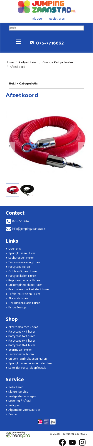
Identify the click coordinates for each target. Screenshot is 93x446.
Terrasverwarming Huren (25, 262)
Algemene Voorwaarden (24, 410)
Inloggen (37, 19)
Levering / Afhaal (19, 401)
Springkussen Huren (22, 253)
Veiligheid (14, 405)
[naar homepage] (46, 7)
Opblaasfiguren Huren (23, 271)
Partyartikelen (28, 62)
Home (10, 62)
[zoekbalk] (46, 28)
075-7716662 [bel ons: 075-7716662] (20, 221)
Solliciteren (15, 387)
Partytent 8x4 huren (22, 345)
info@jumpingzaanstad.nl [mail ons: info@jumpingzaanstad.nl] (29, 229)
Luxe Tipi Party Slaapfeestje (27, 368)
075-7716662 (47, 43)
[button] (10, 146)
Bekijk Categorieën (46, 84)
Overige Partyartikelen (57, 62)
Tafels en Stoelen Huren (24, 294)
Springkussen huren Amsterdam (30, 363)
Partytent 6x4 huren (22, 341)
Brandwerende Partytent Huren (29, 289)
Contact (13, 414)
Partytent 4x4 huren (22, 332)
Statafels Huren (18, 298)
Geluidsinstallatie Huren (24, 303)
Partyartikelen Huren (22, 276)
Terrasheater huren (21, 354)
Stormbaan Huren (20, 350)
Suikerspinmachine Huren (25, 285)
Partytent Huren (19, 267)
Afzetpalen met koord (23, 327)
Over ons (14, 249)
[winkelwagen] (73, 41)
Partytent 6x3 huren (21, 336)
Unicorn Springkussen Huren (27, 359)
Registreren (57, 19)
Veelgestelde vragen (22, 396)
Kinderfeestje (17, 307)
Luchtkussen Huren (21, 258)
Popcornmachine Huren (24, 280)
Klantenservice (18, 392)
